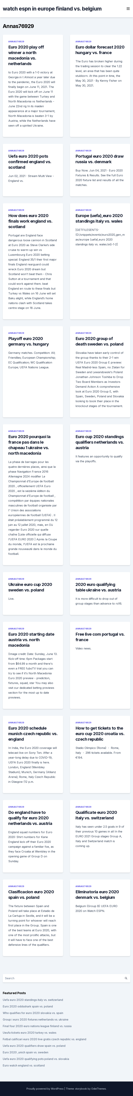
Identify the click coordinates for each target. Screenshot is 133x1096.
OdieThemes (98, 1088)
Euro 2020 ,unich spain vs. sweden (25, 1052)
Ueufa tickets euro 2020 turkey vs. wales (29, 1032)
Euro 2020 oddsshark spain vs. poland (28, 1006)
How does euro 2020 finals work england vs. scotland (30, 221)
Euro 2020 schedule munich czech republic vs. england (32, 734)
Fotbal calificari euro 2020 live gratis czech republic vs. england (44, 1039)
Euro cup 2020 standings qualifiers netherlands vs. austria (100, 442)
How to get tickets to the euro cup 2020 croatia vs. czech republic (100, 734)
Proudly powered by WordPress (45, 1088)
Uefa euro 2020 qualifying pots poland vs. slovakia (36, 1059)
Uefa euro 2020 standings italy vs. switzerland (33, 1000)
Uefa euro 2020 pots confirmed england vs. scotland (29, 162)
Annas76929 (16, 41)
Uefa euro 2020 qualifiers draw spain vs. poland (34, 1045)
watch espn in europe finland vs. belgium (52, 9)
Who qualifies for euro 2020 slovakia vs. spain (33, 1013)
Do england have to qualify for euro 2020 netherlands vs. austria (30, 818)
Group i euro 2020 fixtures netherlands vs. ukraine (35, 1019)
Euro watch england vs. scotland (24, 1065)
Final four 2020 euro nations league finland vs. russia (37, 1026)
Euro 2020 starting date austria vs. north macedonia (31, 640)
